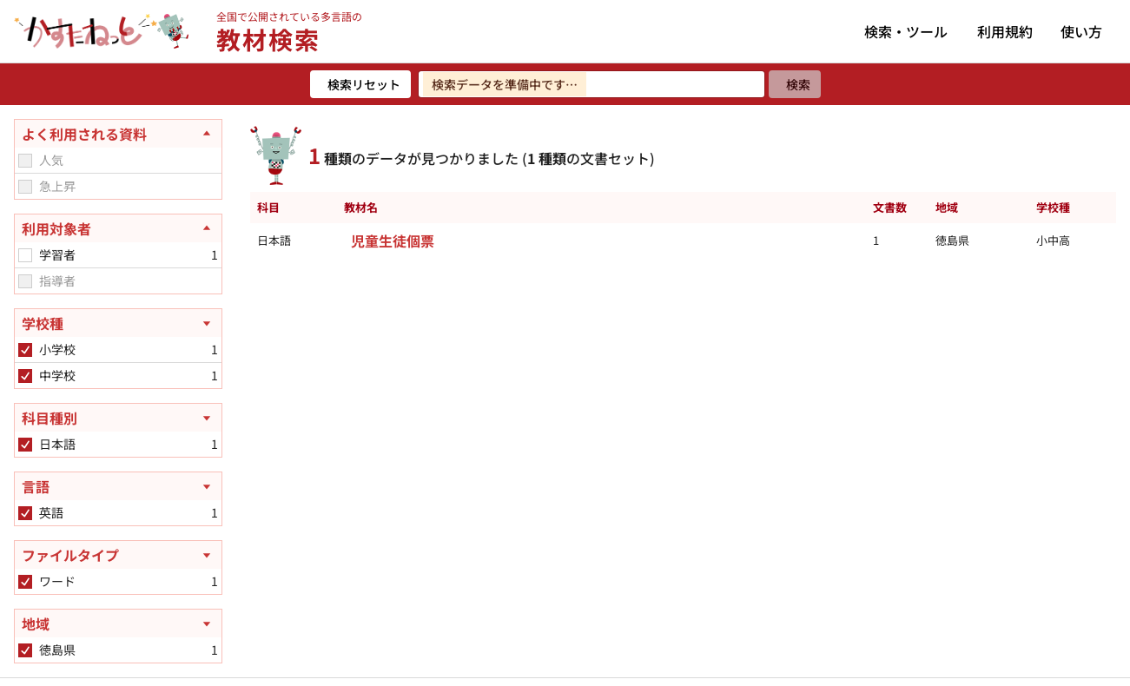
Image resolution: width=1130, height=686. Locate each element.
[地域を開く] (118, 623)
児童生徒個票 (392, 240)
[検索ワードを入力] (591, 84)
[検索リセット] (360, 84)
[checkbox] (25, 161)
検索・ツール (906, 31)
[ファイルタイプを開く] (118, 555)
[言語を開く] (118, 486)
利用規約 (1005, 31)
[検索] (795, 84)
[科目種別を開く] (118, 418)
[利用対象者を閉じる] (118, 228)
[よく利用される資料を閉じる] (118, 134)
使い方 (1081, 31)
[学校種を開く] (118, 323)
